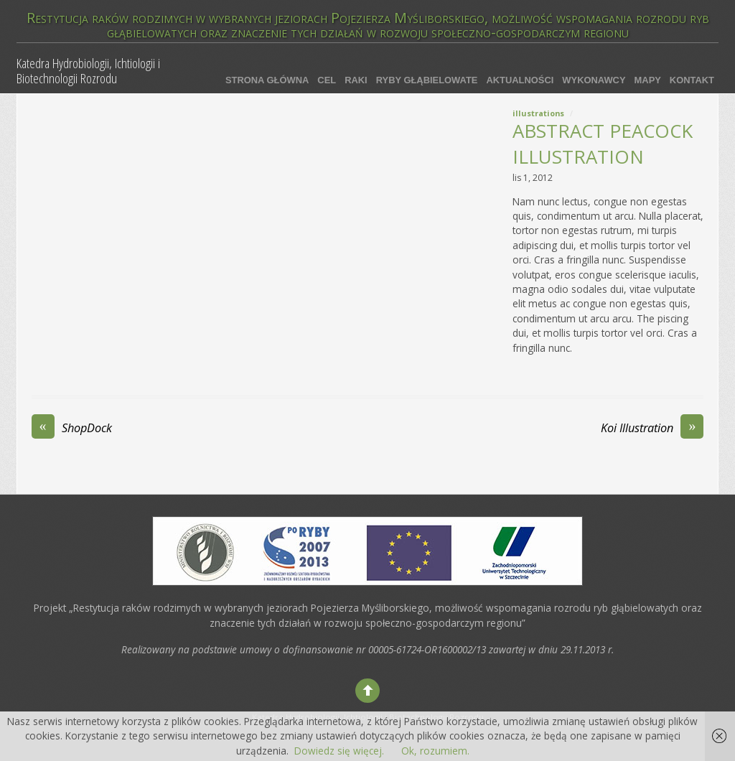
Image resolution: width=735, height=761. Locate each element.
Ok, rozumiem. (435, 750)
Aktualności (519, 80)
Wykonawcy (593, 80)
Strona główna (267, 80)
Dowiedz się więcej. (339, 750)
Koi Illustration (652, 428)
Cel (326, 80)
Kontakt (692, 80)
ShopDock (72, 428)
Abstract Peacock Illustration (602, 143)
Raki (356, 80)
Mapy (648, 80)
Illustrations (538, 113)
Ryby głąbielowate (427, 80)
